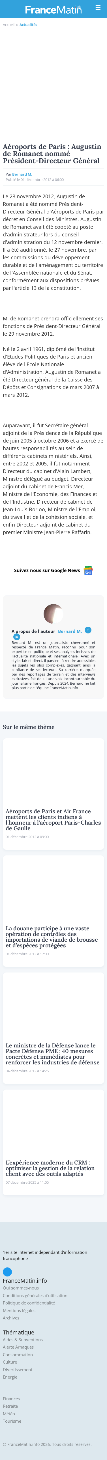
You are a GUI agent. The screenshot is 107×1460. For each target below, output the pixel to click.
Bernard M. (22, 174)
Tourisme (12, 1421)
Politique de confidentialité (29, 1303)
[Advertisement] (53, 84)
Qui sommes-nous (21, 1288)
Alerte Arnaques (18, 1347)
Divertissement (17, 1369)
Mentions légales (19, 1310)
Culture (10, 1362)
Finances (11, 1398)
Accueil (8, 24)
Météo (9, 1413)
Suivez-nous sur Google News (53, 570)
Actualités (28, 24)
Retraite (10, 1406)
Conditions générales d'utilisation (35, 1295)
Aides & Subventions (23, 1339)
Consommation (18, 1354)
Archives (11, 1318)
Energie (10, 1377)
